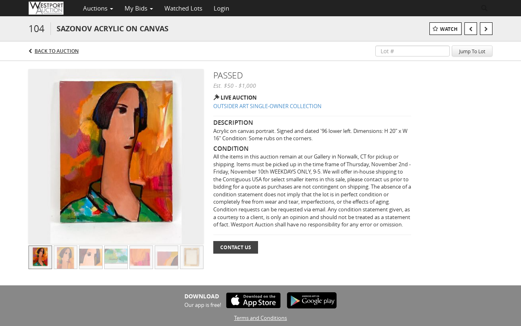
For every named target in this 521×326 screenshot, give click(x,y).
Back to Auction (57, 51)
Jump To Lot (472, 51)
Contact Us (235, 247)
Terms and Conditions (260, 318)
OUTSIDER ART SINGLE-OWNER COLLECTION (267, 106)
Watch (449, 29)
